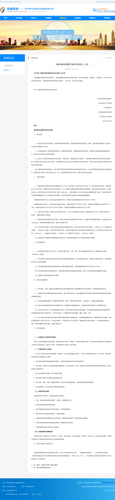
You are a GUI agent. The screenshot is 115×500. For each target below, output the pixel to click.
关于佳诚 (112, 2)
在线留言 (105, 2)
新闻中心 (7, 70)
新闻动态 (63, 18)
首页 (5, 18)
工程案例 (48, 18)
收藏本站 (99, 2)
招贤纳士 (92, 18)
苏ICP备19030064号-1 (108, 482)
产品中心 (33, 18)
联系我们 (107, 18)
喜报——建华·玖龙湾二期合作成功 (47, 465)
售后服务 (78, 18)
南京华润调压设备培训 (43, 467)
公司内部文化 (8, 65)
